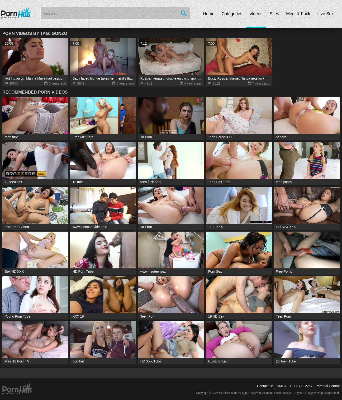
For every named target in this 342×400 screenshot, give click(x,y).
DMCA (281, 386)
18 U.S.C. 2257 (301, 386)
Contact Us (265, 386)
